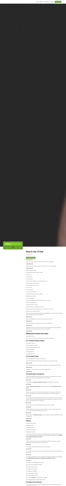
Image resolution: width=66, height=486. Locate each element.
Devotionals (45, 1)
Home (36, 1)
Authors (50, 1)
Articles (40, 1)
